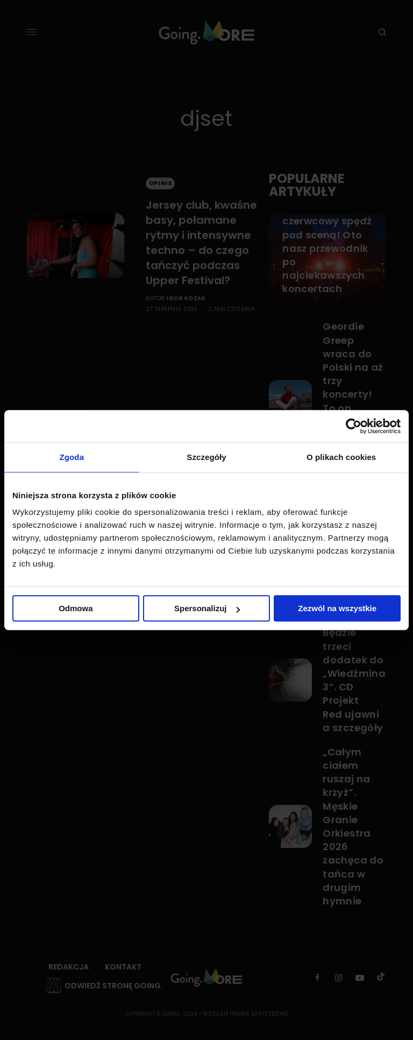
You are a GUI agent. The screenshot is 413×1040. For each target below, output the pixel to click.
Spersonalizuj (207, 608)
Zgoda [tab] (72, 457)
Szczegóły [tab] (206, 457)
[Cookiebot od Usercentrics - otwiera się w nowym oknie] (354, 426)
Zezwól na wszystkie (337, 608)
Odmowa (75, 608)
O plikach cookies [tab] (341, 457)
